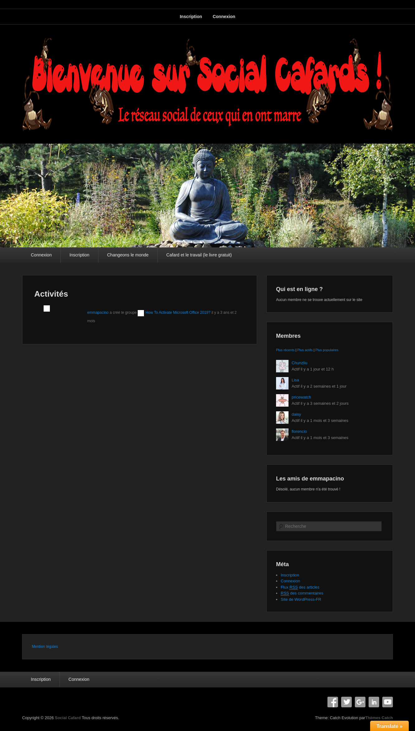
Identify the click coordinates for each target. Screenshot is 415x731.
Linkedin (374, 702)
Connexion (224, 16)
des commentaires (302, 593)
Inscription (191, 16)
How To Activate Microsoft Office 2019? (177, 312)
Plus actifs (304, 350)
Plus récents (285, 350)
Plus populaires (326, 350)
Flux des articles (300, 587)
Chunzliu (300, 363)
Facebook (332, 702)
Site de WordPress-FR (301, 599)
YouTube (387, 702)
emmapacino (98, 312)
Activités (51, 294)
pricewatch (301, 397)
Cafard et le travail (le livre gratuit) (199, 254)
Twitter (346, 702)
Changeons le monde (128, 254)
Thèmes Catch (379, 717)
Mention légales (45, 646)
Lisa (295, 380)
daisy (296, 414)
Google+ (360, 702)
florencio (299, 431)
